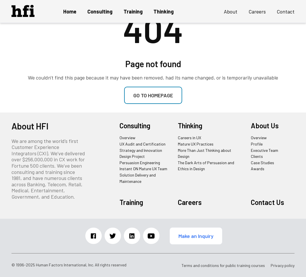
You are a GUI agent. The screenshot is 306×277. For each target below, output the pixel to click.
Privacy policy (283, 265)
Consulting (99, 11)
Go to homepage (153, 95)
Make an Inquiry (195, 236)
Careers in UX (189, 137)
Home (69, 11)
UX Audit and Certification (142, 144)
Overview (127, 137)
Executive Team (264, 150)
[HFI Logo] (22, 15)
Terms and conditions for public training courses (223, 265)
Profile (257, 144)
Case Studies (262, 162)
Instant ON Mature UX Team (143, 168)
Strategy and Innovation (141, 150)
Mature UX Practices (195, 144)
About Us (265, 125)
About (230, 11)
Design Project (132, 156)
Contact (286, 11)
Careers (257, 11)
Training (133, 11)
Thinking (163, 11)
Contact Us (267, 202)
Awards (257, 168)
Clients (257, 156)
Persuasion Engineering (140, 162)
